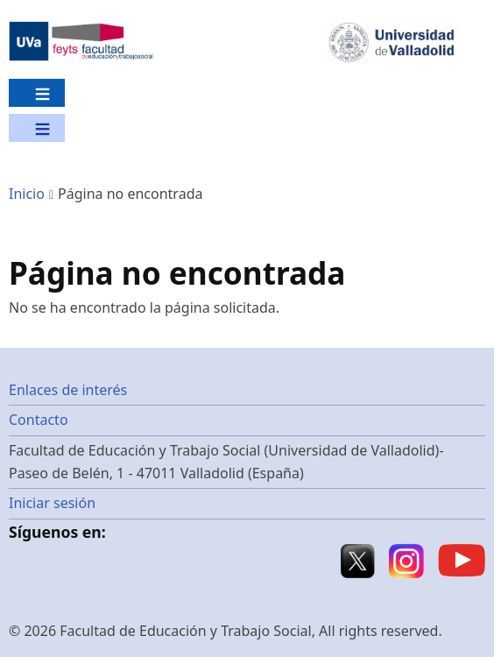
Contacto (38, 419)
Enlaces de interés (68, 389)
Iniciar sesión (52, 502)
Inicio (27, 193)
